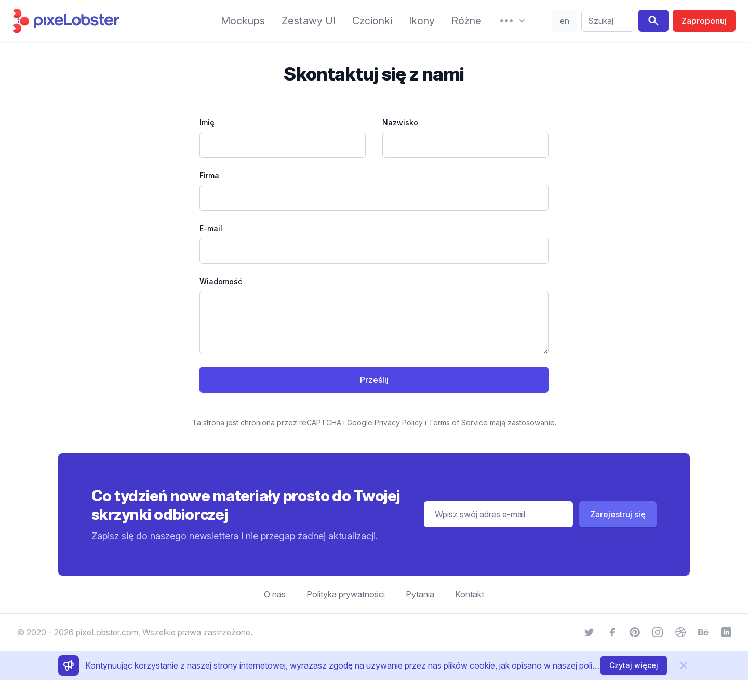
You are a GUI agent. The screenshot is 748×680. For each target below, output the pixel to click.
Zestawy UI (309, 21)
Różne (466, 21)
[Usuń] (683, 665)
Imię (207, 122)
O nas (275, 594)
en (564, 21)
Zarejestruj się (618, 514)
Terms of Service (458, 422)
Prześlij (374, 380)
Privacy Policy (399, 422)
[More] (512, 21)
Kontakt (469, 594)
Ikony (422, 21)
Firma (209, 175)
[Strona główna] (106, 20)
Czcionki (372, 21)
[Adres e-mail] (498, 514)
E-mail (210, 228)
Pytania (420, 594)
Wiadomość (220, 281)
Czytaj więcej (633, 665)
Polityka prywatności (345, 594)
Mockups (243, 21)
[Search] (653, 21)
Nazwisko (400, 122)
